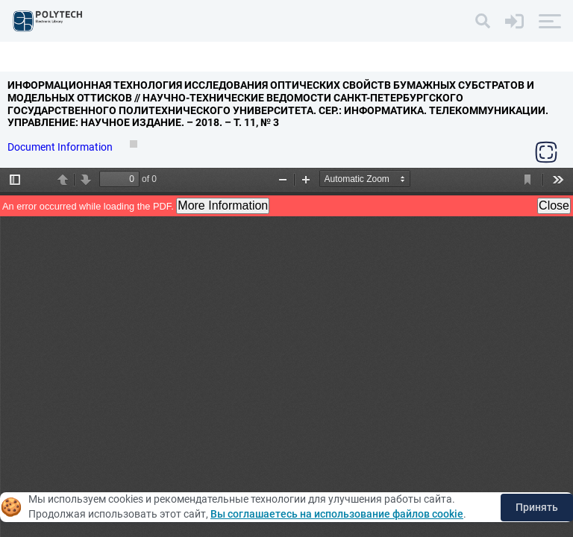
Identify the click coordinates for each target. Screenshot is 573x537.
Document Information (61, 147)
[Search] (482, 20)
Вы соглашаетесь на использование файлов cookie (336, 514)
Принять (537, 507)
